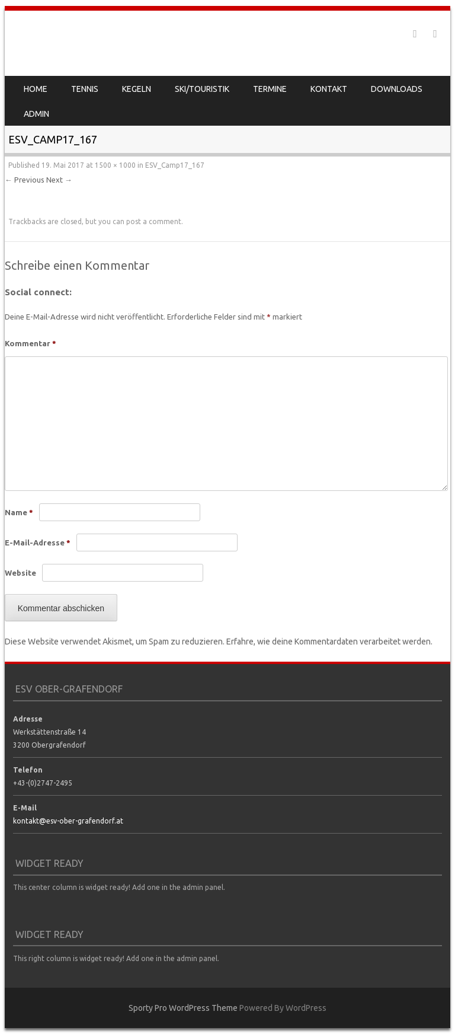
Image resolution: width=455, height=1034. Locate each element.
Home (35, 89)
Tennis (84, 89)
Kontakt (328, 89)
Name (19, 512)
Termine (270, 89)
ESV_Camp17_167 (174, 165)
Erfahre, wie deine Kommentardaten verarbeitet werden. (329, 641)
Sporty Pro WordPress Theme (183, 1008)
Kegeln (136, 89)
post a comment (153, 221)
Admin (36, 114)
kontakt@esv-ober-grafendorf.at (68, 821)
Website (20, 573)
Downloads (396, 89)
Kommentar (30, 343)
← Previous (24, 179)
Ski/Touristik (202, 89)
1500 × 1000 (115, 165)
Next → (59, 179)
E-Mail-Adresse (38, 542)
